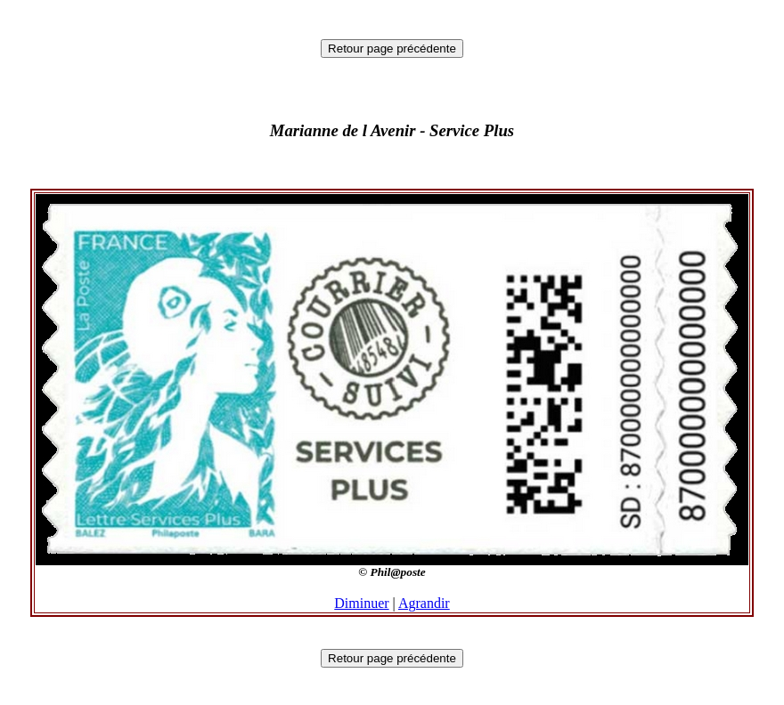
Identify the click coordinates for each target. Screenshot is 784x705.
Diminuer (361, 603)
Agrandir (424, 603)
